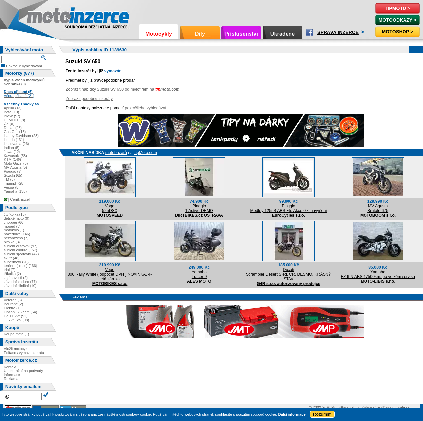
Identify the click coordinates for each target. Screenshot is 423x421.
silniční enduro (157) (20, 250)
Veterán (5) (13, 300)
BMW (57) (12, 116)
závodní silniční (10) (20, 286)
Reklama (11, 379)
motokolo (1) (14, 230)
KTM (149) (12, 159)
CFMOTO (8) (14, 120)
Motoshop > (397, 31)
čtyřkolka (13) (15, 214)
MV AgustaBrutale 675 (377, 208)
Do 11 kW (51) (15, 316)
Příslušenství (241, 34)
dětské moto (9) (16, 218)
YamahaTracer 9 (199, 274)
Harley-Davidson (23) (21, 136)
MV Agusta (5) (15, 167)
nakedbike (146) (17, 234)
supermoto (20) (16, 262)
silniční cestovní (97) (20, 246)
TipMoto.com (145, 152)
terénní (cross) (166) (20, 266)
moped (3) (12, 226)
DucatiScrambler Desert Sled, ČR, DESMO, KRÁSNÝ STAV (288, 274)
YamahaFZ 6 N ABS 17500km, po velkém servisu (378, 274)
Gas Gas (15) (15, 132)
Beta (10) (11, 112)
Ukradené (282, 34)
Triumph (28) (14, 183)
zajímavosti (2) (16, 278)
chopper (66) (14, 222)
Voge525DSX (109, 208)
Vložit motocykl (16, 349)
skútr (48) (11, 258)
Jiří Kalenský (366, 407)
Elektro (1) (12, 308)
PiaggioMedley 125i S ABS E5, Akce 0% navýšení (288, 208)
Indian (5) (11, 148)
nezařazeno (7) (16, 238)
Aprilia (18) (12, 108)
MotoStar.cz (341, 407)
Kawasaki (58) (15, 156)
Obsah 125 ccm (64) (20, 312)
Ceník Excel (20, 199)
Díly (200, 34)
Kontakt (10, 367)
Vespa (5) (11, 187)
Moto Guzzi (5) (16, 163)
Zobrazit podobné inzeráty (89, 98)
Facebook (309, 32)
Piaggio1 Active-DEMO (199, 208)
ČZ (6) (9, 124)
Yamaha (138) (15, 191)
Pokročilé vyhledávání (24, 66)
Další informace (291, 414)
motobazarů (116, 152)
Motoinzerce (41, 16)
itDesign (387, 407)
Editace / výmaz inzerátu (24, 353)
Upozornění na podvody (23, 371)
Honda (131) (14, 140)
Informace (12, 375)
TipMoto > (397, 8)
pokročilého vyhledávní (145, 108)
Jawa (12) (12, 152)
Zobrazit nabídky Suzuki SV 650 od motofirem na (123, 89)
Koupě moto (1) (16, 334)
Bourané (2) (13, 304)
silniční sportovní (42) (21, 254)
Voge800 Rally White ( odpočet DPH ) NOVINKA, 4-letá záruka (110, 274)
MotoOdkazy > (397, 20)
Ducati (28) (13, 128)
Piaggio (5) (12, 171)
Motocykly (158, 34)
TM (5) (9, 179)
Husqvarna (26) (16, 144)
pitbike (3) (12, 242)
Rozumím (322, 414)
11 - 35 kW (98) (16, 320)
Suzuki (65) (13, 175)
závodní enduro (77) (20, 282)
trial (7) (9, 270)
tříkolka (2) (12, 274)
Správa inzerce (338, 32)
